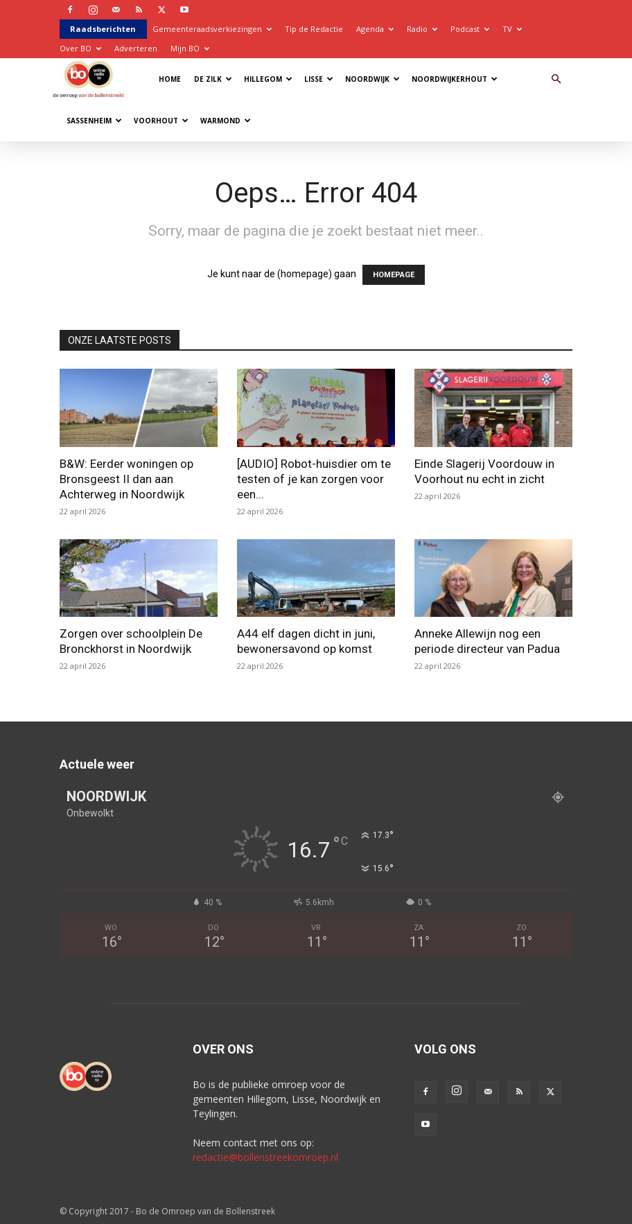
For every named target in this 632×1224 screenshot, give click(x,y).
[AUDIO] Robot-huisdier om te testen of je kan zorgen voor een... (314, 479)
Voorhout (161, 120)
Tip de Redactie (314, 29)
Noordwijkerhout (455, 79)
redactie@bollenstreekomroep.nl (265, 1157)
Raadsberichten (103, 29)
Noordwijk (372, 79)
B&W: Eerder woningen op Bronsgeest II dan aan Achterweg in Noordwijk (126, 479)
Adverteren (135, 48)
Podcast (469, 29)
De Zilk (213, 79)
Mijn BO (189, 48)
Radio (422, 29)
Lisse (318, 79)
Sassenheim (94, 120)
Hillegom (268, 79)
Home (170, 79)
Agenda (375, 29)
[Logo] (92, 78)
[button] (555, 79)
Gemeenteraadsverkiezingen (212, 29)
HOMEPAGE (393, 274)
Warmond (225, 120)
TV (512, 29)
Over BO (80, 48)
